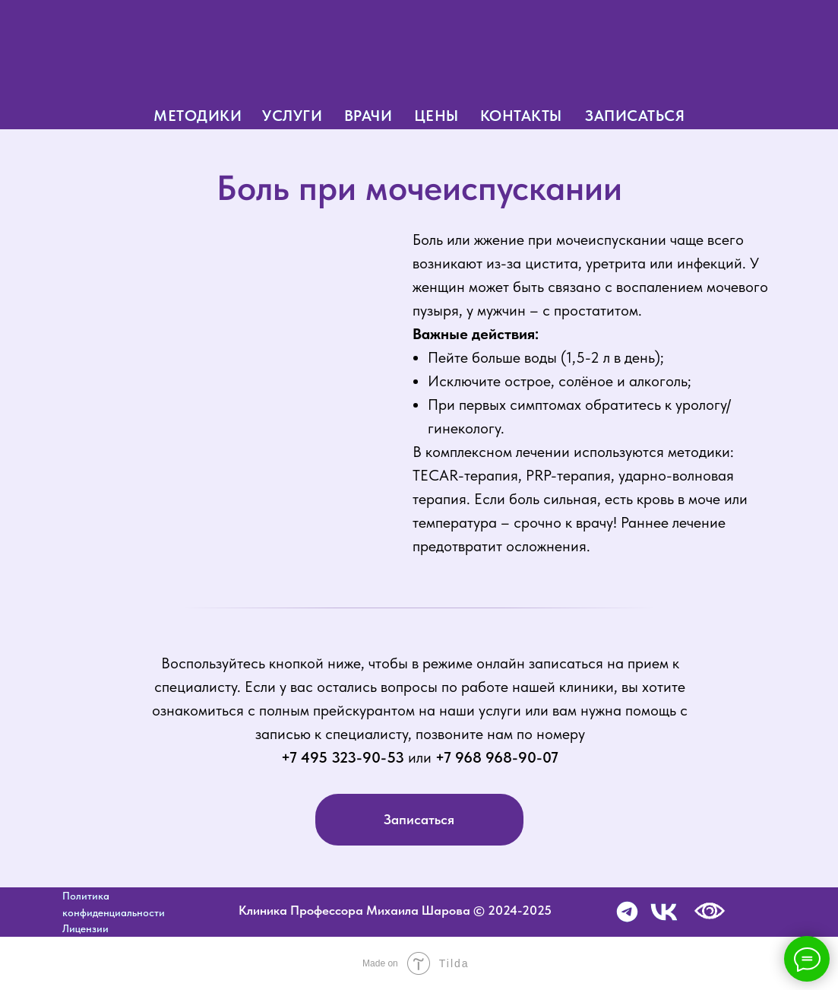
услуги (292, 115)
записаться (635, 115)
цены (436, 115)
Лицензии (85, 928)
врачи (368, 115)
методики (197, 115)
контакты (521, 115)
